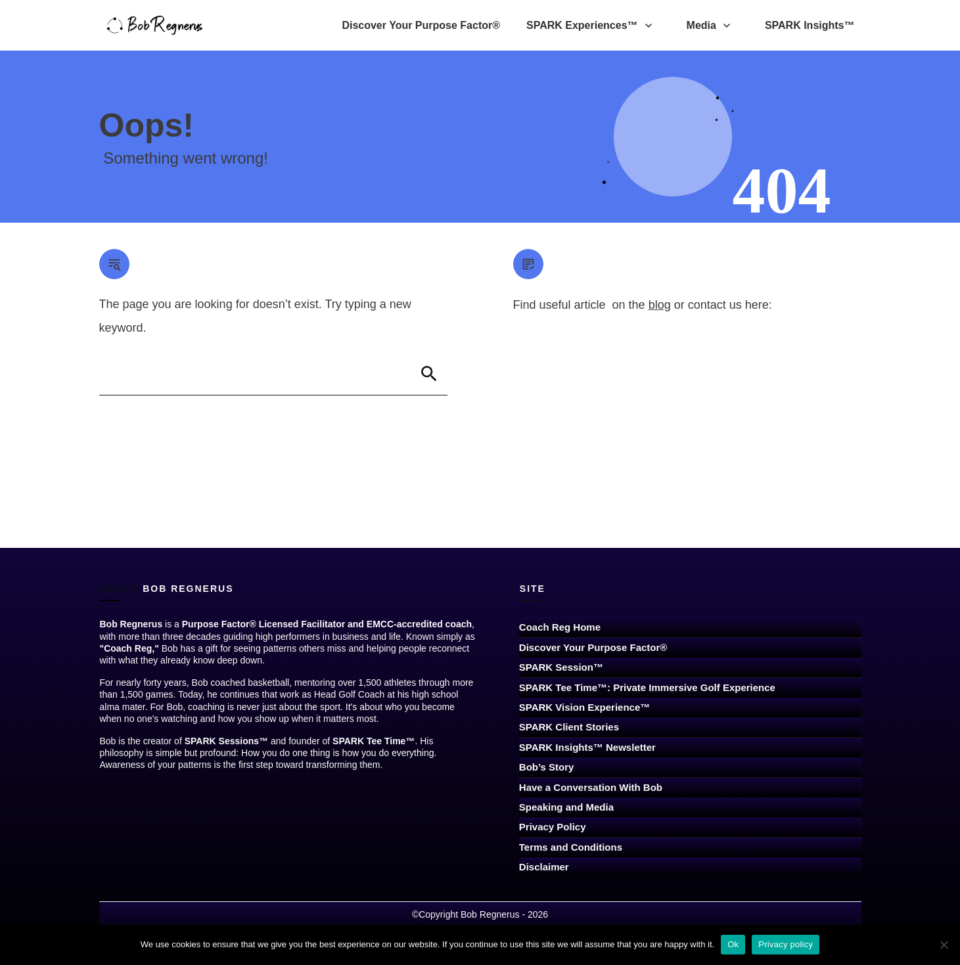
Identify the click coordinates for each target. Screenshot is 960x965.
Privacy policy (785, 944)
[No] (943, 944)
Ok (733, 944)
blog (660, 304)
